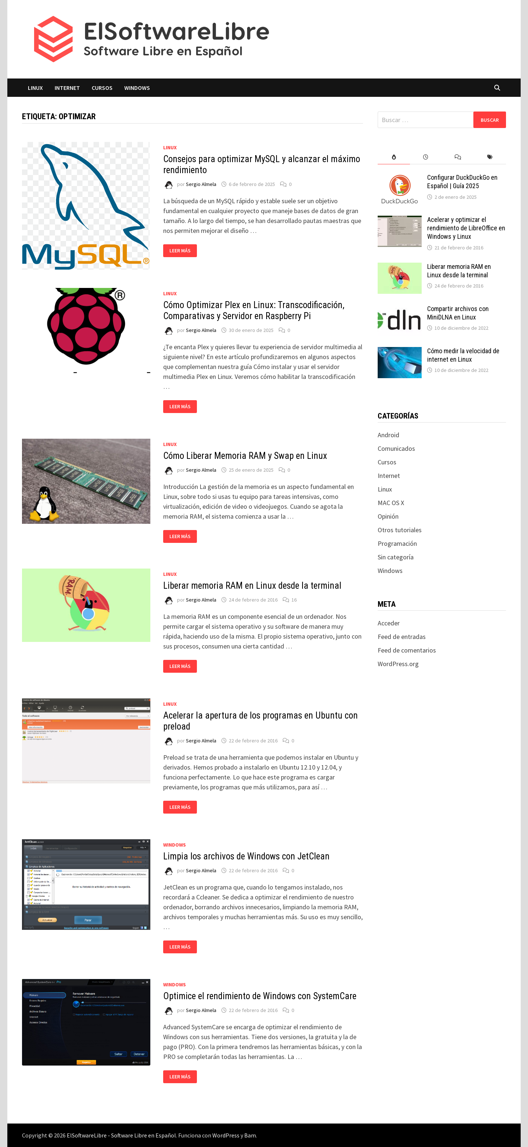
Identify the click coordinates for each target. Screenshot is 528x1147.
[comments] (458, 157)
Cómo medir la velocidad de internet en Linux (463, 355)
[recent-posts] (426, 157)
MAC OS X (391, 502)
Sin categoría (396, 557)
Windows (137, 87)
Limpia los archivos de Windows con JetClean (246, 856)
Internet (67, 87)
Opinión (388, 516)
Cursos (102, 87)
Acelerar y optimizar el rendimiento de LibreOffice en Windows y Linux (466, 228)
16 (294, 599)
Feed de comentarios (407, 650)
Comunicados (396, 448)
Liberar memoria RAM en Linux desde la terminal (252, 585)
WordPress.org (398, 664)
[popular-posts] (394, 157)
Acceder (389, 623)
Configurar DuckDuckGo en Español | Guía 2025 (462, 181)
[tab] (394, 157)
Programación (397, 543)
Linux (35, 87)
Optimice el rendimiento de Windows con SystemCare (259, 996)
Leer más (183, 250)
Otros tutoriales (400, 530)
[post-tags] (490, 157)
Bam (250, 1135)
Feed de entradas (402, 636)
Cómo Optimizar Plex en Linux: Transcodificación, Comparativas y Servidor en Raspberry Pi (253, 310)
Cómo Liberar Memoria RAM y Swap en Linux (245, 455)
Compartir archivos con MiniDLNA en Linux (458, 313)
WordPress (225, 1135)
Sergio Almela (201, 184)
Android (388, 435)
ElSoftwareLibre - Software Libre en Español (121, 1135)
